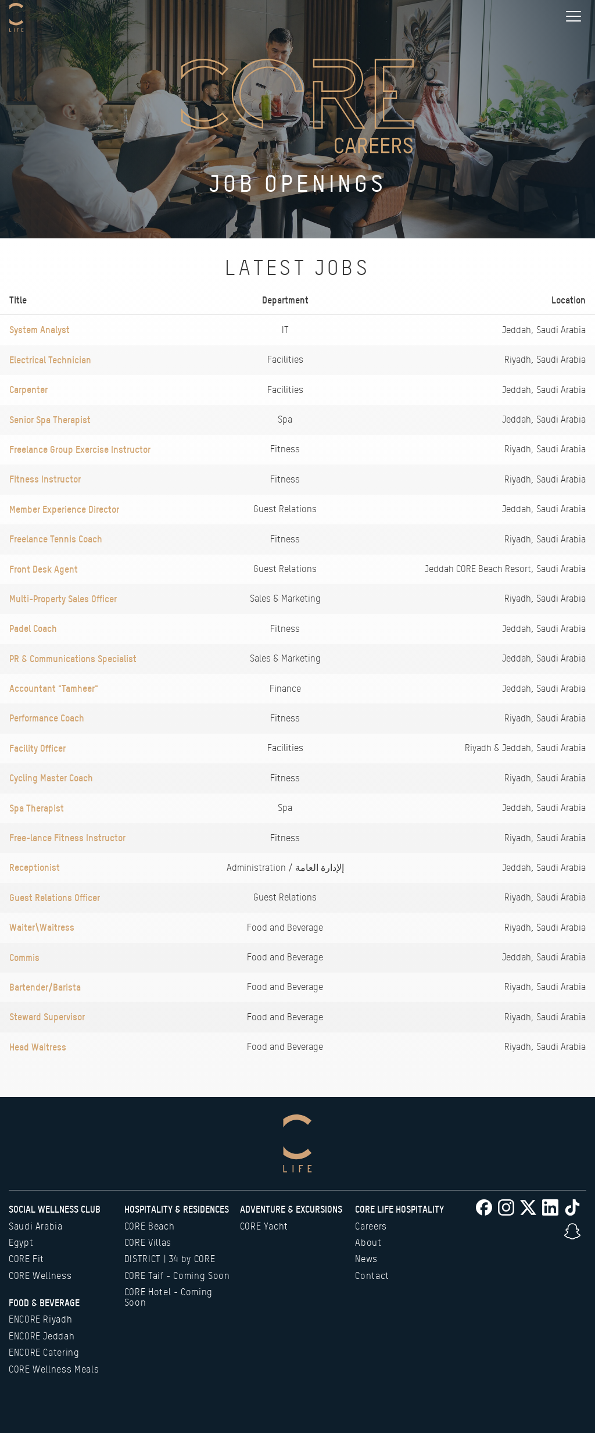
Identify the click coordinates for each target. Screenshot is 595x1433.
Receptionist (34, 867)
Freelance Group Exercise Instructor (79, 449)
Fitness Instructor (45, 479)
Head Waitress (37, 1047)
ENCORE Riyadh (40, 1319)
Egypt (21, 1242)
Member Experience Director (64, 509)
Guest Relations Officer (54, 897)
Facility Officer (37, 748)
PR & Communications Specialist (73, 658)
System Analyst (39, 329)
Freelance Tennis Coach (55, 539)
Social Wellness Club (55, 1209)
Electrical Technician (50, 360)
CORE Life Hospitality (399, 1209)
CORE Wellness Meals (54, 1369)
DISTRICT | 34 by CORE (169, 1258)
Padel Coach (33, 628)
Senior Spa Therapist (50, 420)
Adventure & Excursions (291, 1209)
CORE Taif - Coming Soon (177, 1275)
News (366, 1258)
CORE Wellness (40, 1275)
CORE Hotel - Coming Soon (168, 1297)
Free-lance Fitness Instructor (67, 838)
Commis (24, 957)
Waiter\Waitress (41, 927)
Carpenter (28, 389)
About (368, 1242)
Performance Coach (46, 718)
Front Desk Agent (43, 569)
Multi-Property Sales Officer (63, 599)
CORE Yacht (264, 1226)
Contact (372, 1275)
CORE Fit (26, 1258)
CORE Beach (149, 1226)
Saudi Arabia (36, 1226)
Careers (370, 1226)
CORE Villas (147, 1242)
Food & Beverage (44, 1303)
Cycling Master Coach (51, 778)
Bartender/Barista (45, 987)
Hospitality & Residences (176, 1209)
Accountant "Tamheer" (53, 688)
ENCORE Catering (44, 1352)
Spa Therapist (36, 808)
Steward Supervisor (47, 1017)
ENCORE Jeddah (41, 1336)
